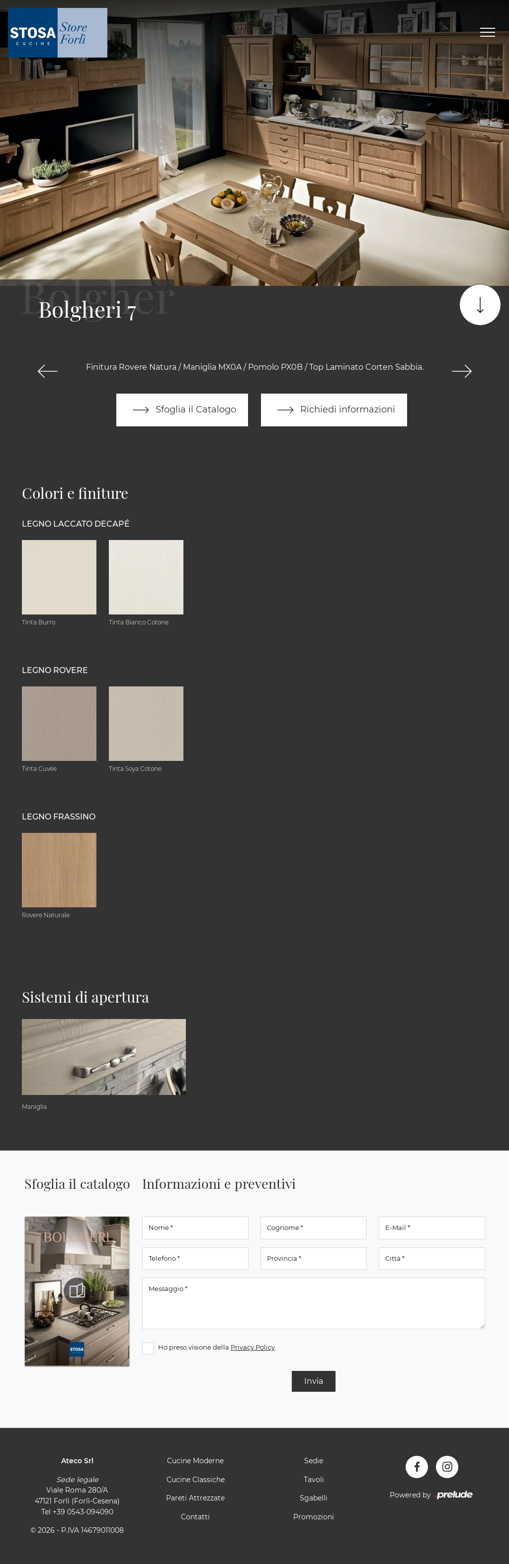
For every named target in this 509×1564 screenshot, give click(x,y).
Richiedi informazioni (334, 410)
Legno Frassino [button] (58, 816)
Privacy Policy (253, 1347)
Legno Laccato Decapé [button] (76, 524)
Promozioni (313, 1516)
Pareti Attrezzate (195, 1498)
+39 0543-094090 (83, 1511)
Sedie (313, 1460)
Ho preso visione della (216, 1347)
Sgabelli (314, 1498)
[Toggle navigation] (487, 32)
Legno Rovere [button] (55, 670)
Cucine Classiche (196, 1479)
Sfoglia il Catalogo (182, 410)
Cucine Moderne (195, 1460)
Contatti (195, 1516)
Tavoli (314, 1479)
